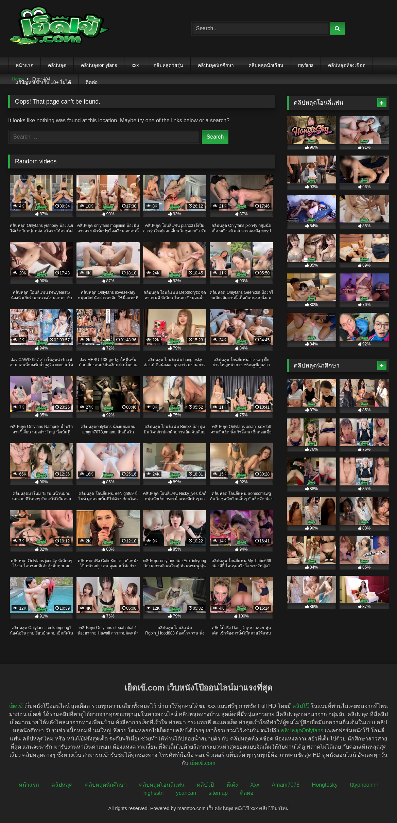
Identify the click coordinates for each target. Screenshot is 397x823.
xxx (135, 65)
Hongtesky (325, 785)
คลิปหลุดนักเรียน (265, 65)
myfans (305, 65)
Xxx (254, 785)
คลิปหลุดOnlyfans (302, 730)
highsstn (153, 793)
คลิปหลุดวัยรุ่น (168, 65)
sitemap (218, 793)
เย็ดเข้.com (202, 763)
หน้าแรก (24, 65)
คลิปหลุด (57, 65)
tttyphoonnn (364, 785)
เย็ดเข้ (16, 706)
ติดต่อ (92, 82)
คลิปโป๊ (300, 706)
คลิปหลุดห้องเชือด (346, 65)
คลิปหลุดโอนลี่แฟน (162, 785)
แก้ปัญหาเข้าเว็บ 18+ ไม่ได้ (43, 82)
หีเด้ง (232, 785)
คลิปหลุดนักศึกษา (216, 65)
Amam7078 (285, 785)
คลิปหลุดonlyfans (99, 65)
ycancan (186, 793)
